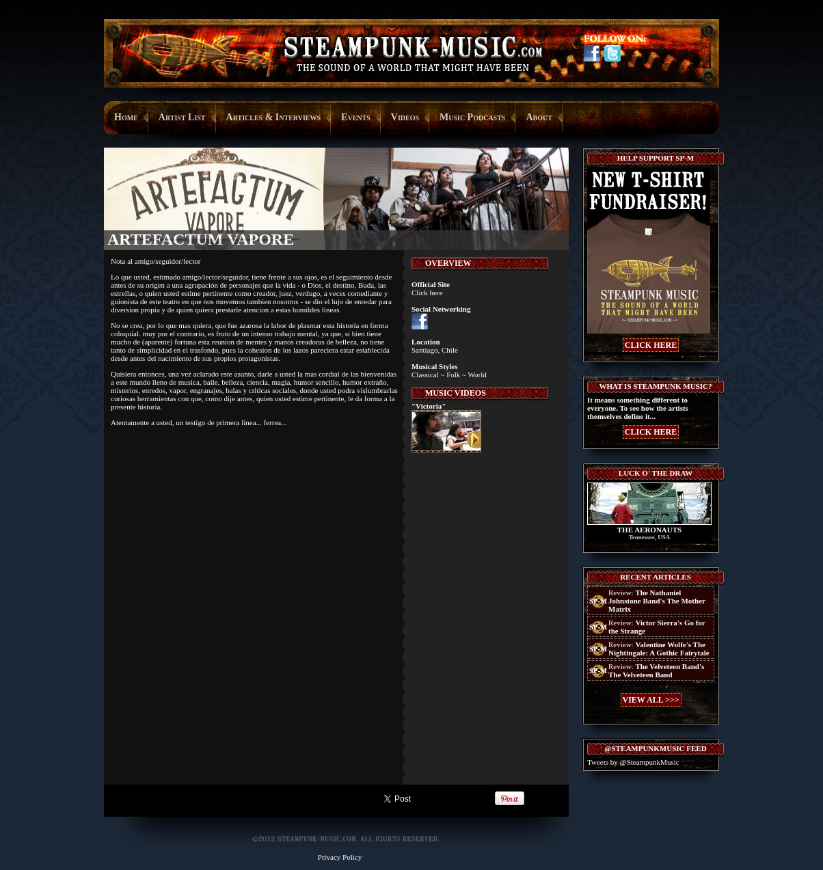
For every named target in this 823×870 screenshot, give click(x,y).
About (539, 117)
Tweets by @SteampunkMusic (633, 762)
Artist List (182, 117)
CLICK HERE (651, 345)
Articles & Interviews (273, 117)
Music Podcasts (472, 117)
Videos (405, 117)
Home (126, 117)
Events (355, 117)
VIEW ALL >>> (651, 700)
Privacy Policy (340, 857)
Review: (656, 600)
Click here (427, 292)
